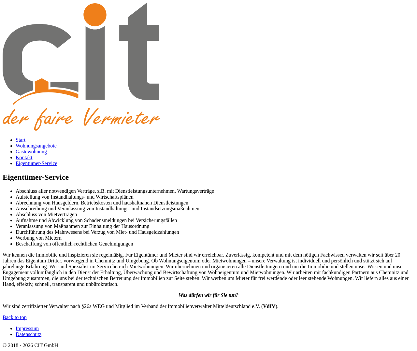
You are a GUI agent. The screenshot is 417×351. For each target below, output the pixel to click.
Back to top (15, 317)
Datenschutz (28, 334)
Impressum (27, 328)
